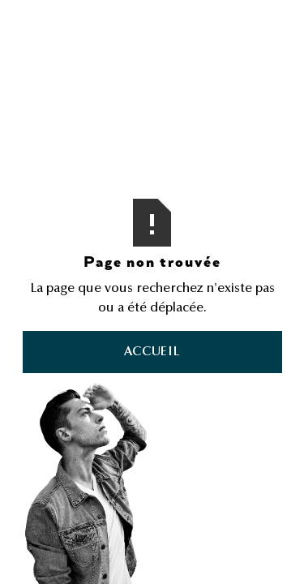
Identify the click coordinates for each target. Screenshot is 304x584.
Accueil (152, 352)
